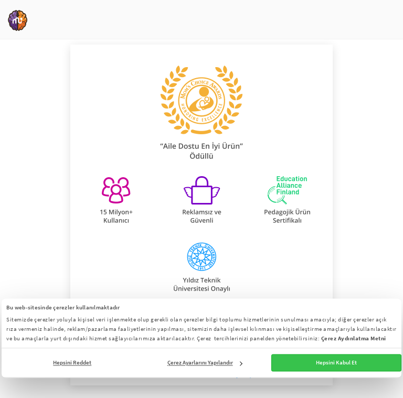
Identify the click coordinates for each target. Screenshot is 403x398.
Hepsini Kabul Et (336, 363)
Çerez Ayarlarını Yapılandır (204, 363)
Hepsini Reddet (72, 363)
